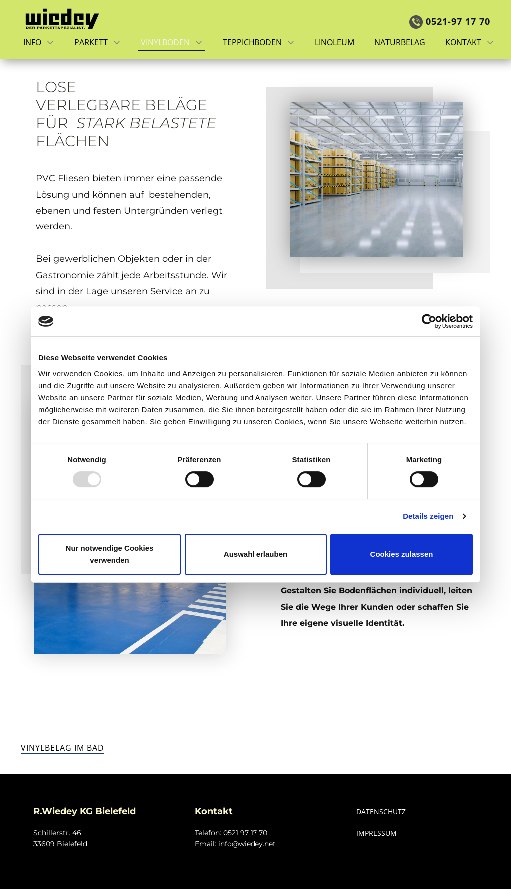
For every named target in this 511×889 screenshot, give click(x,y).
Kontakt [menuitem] (463, 42)
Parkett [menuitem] (91, 42)
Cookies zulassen (401, 554)
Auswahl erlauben (255, 554)
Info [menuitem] (32, 42)
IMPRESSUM (376, 833)
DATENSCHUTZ (381, 811)
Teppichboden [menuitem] (252, 42)
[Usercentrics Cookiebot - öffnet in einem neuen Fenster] (429, 321)
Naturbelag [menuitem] (399, 42)
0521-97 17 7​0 (449, 21)
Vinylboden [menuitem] (165, 42)
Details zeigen (428, 516)
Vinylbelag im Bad (62, 747)
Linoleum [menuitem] (334, 42)
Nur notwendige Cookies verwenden (110, 554)
